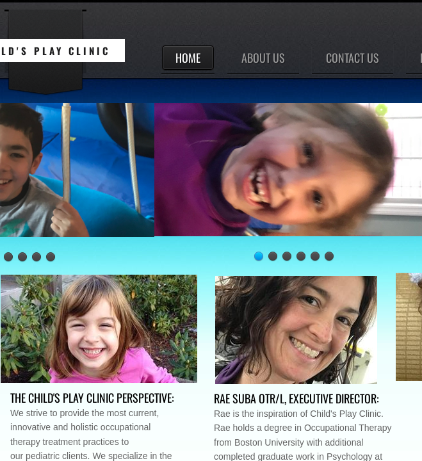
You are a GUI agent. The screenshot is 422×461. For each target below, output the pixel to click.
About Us (263, 57)
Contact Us (352, 57)
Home (187, 57)
